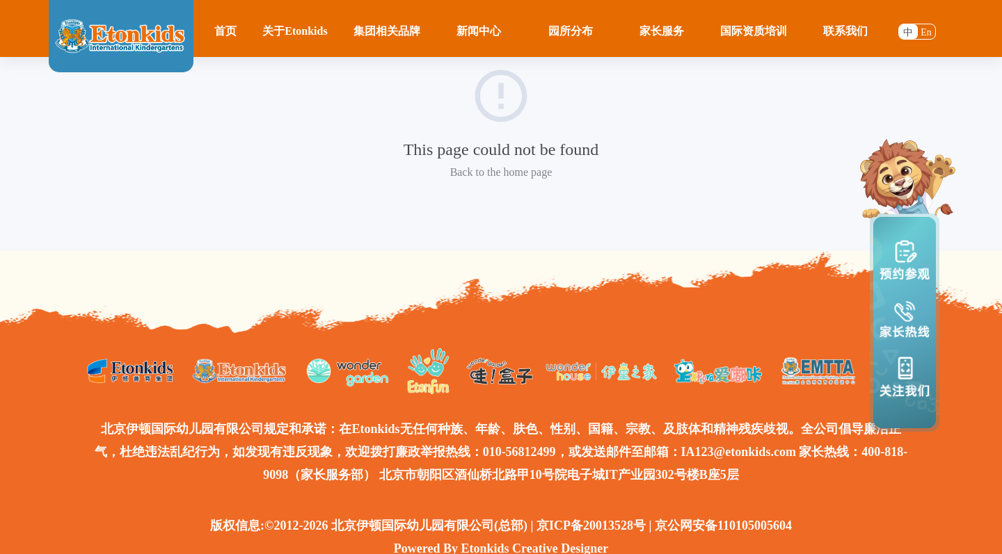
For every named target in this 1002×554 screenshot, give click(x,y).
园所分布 (570, 31)
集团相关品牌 (386, 31)
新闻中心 (478, 31)
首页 (225, 31)
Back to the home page (501, 172)
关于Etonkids (294, 31)
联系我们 (845, 31)
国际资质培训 (753, 31)
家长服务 (661, 31)
